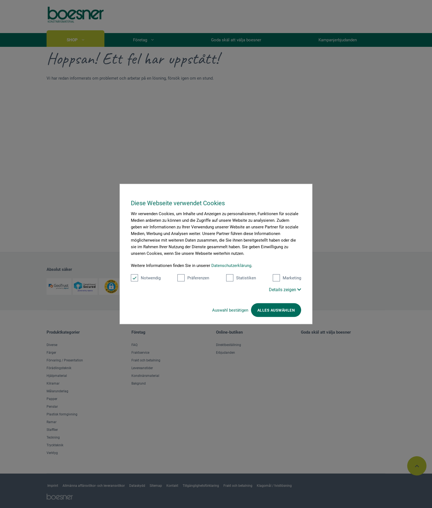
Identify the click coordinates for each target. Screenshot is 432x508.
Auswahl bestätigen (230, 310)
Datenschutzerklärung (231, 265)
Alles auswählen (276, 310)
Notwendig (146, 278)
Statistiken (241, 278)
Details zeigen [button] (285, 289)
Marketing (287, 278)
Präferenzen (193, 278)
